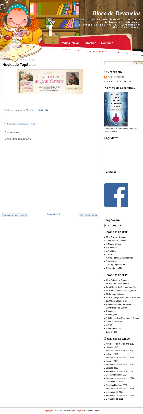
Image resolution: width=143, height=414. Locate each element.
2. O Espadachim (113, 328)
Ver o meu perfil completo (118, 82)
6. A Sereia (111, 251)
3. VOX (109, 325)
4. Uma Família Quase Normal (119, 258)
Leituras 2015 (112, 368)
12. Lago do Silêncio (115, 294)
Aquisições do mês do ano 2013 (120, 388)
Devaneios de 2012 (114, 392)
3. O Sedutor (111, 261)
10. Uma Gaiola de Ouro (116, 301)
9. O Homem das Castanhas (118, 304)
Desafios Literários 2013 (116, 385)
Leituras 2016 (112, 361)
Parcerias (90, 43)
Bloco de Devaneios (117, 13)
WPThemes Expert (91, 411)
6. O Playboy (111, 315)
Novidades (22, 124)
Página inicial (70, 43)
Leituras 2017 (112, 354)
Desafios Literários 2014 (116, 375)
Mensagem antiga (88, 215)
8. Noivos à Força (113, 244)
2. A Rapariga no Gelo (115, 265)
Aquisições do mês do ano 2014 (120, 378)
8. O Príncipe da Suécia (116, 308)
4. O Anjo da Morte (114, 321)
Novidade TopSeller (19, 65)
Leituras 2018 (112, 347)
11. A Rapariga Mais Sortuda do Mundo (123, 297)
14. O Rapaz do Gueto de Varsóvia (121, 287)
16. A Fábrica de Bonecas (117, 280)
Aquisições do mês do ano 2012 (120, 395)
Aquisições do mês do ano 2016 (120, 364)
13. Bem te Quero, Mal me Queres (121, 290)
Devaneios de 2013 (114, 382)
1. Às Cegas (111, 332)
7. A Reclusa (111, 247)
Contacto (107, 43)
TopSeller (33, 124)
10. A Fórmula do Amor (116, 237)
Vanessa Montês (116, 77)
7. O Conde (111, 311)
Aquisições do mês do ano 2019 (120, 344)
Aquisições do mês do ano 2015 (120, 371)
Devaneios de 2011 (114, 399)
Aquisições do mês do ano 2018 (120, 351)
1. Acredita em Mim (114, 268)
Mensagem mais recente (15, 215)
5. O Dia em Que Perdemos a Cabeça (122, 318)
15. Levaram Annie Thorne (117, 284)
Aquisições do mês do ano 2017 (120, 357)
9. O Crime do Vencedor (116, 241)
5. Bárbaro (110, 254)
